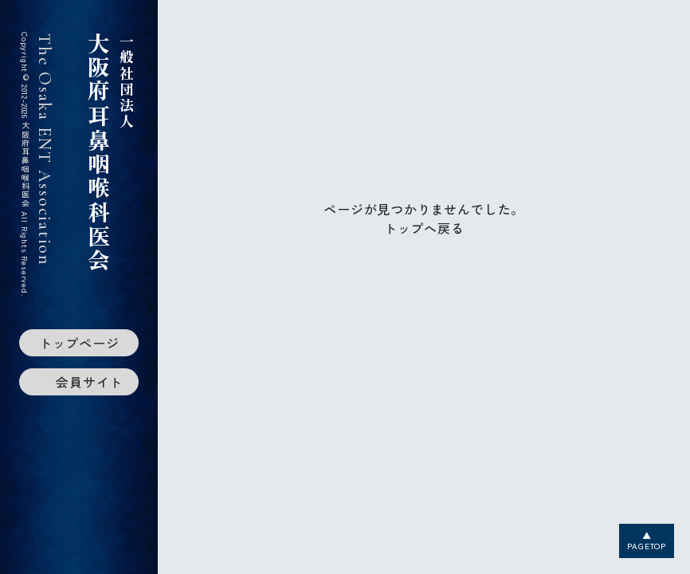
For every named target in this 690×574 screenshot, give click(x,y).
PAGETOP (646, 546)
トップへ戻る (424, 228)
